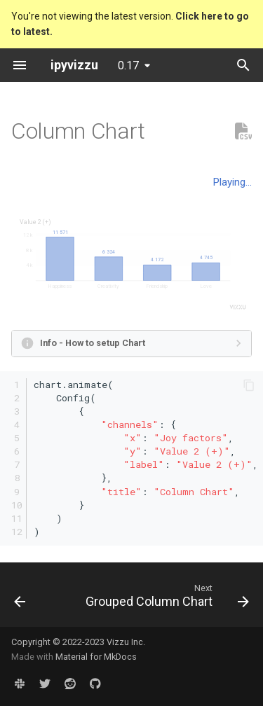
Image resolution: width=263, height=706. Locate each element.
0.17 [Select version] (128, 65)
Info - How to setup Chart (92, 343)
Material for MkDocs (96, 656)
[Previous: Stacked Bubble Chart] (20, 598)
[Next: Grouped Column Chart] (166, 598)
